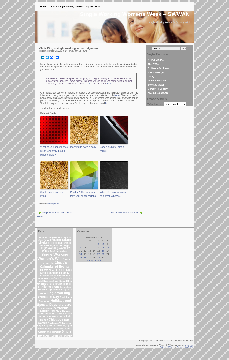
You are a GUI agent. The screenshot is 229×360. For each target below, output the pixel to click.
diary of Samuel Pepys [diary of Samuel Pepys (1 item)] (59, 245)
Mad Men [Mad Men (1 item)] (60, 313)
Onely (151, 76)
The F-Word (154, 64)
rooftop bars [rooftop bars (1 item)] (61, 251)
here (91, 83)
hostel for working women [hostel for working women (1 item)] (50, 328)
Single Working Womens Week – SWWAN (135, 14)
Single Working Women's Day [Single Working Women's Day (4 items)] (54, 295)
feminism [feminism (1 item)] (41, 284)
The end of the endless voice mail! (121, 212)
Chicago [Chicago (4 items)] (55, 319)
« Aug (90, 260)
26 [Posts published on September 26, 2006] (85, 257)
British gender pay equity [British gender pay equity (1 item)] (60, 326)
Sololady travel (156, 84)
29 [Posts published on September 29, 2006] (98, 257)
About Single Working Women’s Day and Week (76, 6)
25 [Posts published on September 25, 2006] (80, 257)
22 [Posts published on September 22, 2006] (98, 254)
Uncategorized (53, 204)
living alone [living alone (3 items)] (51, 286)
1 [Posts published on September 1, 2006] (98, 244)
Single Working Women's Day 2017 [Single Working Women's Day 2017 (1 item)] (54, 237)
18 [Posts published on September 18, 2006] (80, 254)
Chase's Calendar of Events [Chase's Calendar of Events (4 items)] (55, 265)
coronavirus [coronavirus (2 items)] (61, 308)
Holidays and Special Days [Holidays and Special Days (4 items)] (54, 303)
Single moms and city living (52, 194)
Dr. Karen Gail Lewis (159, 68)
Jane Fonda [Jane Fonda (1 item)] (43, 240)
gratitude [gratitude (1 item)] (53, 336)
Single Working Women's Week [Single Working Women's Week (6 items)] (52, 256)
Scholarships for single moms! (112, 149)
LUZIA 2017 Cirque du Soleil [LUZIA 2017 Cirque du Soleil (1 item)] (50, 270)
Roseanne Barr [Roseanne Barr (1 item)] (46, 275)
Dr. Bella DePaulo (157, 60)
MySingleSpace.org (158, 93)
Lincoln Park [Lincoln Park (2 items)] (47, 311)
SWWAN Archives (155, 104)
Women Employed (157, 80)
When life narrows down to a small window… (113, 194)
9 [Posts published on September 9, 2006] (103, 247)
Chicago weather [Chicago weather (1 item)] (52, 290)
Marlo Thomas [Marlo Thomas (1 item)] (63, 311)
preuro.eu (189, 345)
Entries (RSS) (166, 347)
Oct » (98, 260)
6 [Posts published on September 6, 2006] (89, 247)
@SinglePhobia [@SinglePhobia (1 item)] (53, 332)
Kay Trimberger (156, 72)
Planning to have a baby (83, 147)
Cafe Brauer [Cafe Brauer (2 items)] (60, 278)
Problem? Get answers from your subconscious (83, 194)
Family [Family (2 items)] (65, 272)
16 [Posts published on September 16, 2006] (103, 251)
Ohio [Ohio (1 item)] (69, 281)
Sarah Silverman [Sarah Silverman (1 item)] (45, 278)
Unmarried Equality (158, 89)
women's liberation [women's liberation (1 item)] (46, 313)
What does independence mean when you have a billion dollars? (54, 151)
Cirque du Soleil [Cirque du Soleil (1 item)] (51, 281)
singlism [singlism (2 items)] (51, 283)
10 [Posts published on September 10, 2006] (107, 247)
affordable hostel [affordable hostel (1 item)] (62, 275)
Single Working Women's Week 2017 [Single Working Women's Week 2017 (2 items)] (55, 249)
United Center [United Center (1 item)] (65, 336)
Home (43, 6)
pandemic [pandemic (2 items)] (55, 272)
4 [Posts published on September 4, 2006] (80, 247)
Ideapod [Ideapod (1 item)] (63, 281)
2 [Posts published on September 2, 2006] (103, 244)
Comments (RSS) (185, 347)
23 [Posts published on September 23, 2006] (103, 254)
